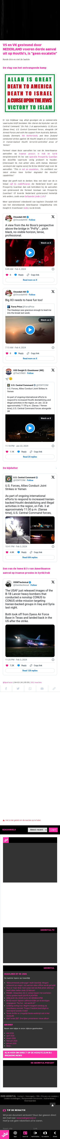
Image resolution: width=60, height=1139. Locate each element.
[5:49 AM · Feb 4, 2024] (15, 269)
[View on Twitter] (53, 218)
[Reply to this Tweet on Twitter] (18, 275)
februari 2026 (11, 1041)
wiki (26, 208)
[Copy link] (32, 275)
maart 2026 (11, 1038)
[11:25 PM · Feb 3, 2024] (16, 659)
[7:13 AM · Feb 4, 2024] (15, 347)
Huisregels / (31, 1096)
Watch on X (46, 243)
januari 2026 (11, 1043)
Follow (32, 220)
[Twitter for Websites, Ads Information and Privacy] (53, 269)
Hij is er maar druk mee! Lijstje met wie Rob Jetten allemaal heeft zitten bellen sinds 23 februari (30, 989)
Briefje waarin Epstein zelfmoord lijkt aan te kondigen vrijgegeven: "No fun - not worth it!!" (27, 1001)
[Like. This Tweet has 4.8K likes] (9, 552)
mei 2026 (10, 1033)
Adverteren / (50, 1099)
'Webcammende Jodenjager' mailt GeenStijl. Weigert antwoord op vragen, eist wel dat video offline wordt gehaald (30, 984)
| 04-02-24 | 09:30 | (27, 682)
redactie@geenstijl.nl (26, 1118)
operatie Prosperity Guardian (43, 157)
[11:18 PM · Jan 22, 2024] (16, 446)
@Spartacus (8, 682)
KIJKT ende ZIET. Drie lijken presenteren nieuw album (27, 1018)
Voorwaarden (30, 1101)
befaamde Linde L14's (35, 196)
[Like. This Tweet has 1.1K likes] (9, 451)
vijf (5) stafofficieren (20, 184)
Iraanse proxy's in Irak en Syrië (38, 154)
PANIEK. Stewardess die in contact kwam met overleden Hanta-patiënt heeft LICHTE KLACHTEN (28, 994)
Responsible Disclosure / (33, 1099)
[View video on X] (30, 252)
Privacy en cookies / (50, 1096)
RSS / (39, 1096)
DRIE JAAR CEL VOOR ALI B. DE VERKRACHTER (24, 998)
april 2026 (10, 1035)
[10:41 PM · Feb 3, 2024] (16, 546)
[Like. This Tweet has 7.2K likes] (9, 665)
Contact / (21, 1096)
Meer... (9, 1046)
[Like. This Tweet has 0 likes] (8, 275)
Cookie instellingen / (13, 1099)
